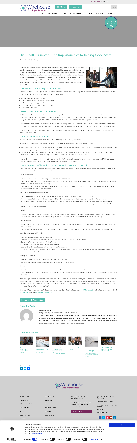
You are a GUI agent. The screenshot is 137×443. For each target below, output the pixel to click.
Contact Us (111, 14)
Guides (47, 404)
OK (122, 425)
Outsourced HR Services (27, 404)
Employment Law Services (57, 14)
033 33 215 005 (96, 1)
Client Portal (61, 7)
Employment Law (24, 400)
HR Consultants (88, 290)
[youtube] (110, 417)
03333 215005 (24, 292)
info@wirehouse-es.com (43, 292)
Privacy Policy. (37, 433)
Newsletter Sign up (79, 411)
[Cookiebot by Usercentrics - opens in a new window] (12, 439)
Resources (99, 14)
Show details (95, 439)
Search (114, 7)
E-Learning (75, 7)
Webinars (48, 411)
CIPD (33, 92)
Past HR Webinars (50, 415)
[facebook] (100, 417)
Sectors (89, 14)
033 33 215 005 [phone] (101, 410)
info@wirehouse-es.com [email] (104, 412)
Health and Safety (76, 14)
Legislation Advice (50, 407)
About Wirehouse (25, 415)
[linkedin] (21, 369)
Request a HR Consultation (32, 300)
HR (43, 14)
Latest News (48, 400)
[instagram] (107, 417)
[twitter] (25, 369)
